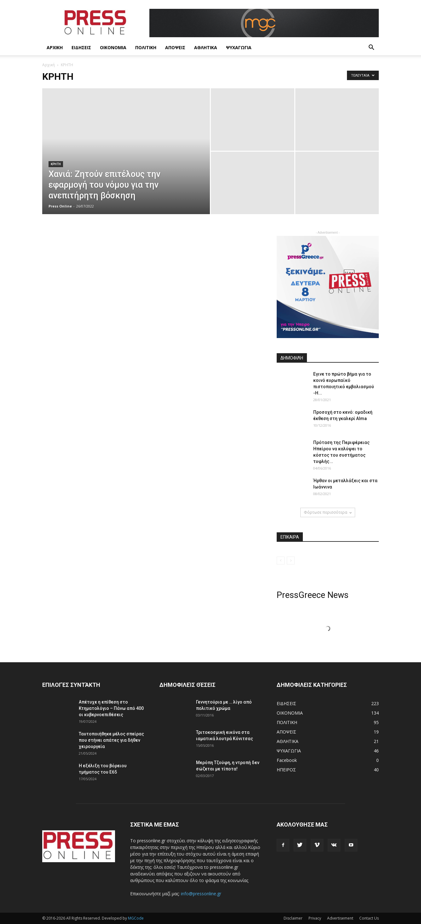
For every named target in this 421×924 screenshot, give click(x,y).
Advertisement (340, 918)
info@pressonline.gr (201, 894)
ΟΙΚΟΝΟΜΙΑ (113, 47)
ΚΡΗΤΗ (56, 164)
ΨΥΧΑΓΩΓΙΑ (238, 47)
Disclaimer (293, 918)
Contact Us (369, 918)
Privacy (315, 918)
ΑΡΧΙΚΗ (55, 47)
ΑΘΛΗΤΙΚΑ (205, 47)
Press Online (60, 206)
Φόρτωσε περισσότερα (328, 512)
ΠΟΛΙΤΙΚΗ (145, 47)
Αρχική (48, 64)
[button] (371, 48)
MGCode (136, 918)
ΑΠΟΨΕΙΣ (175, 47)
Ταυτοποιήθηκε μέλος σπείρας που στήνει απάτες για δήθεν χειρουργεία (111, 740)
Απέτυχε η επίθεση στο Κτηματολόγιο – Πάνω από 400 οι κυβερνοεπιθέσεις (111, 708)
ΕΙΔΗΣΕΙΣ (81, 47)
